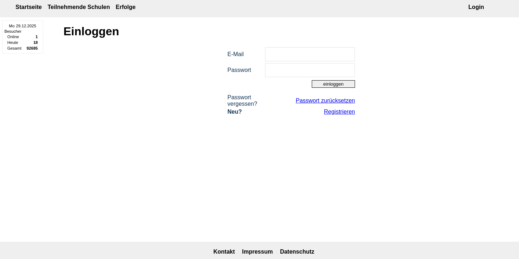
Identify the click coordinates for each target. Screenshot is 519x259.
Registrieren (339, 112)
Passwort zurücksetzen (325, 100)
